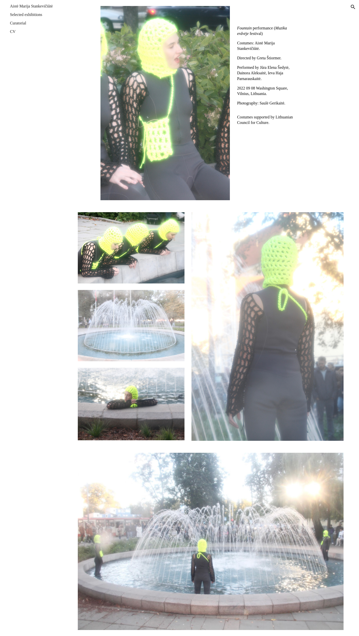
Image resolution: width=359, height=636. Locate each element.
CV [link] (12, 31)
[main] (267, 66)
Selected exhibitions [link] (26, 14)
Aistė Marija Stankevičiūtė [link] (31, 6)
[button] (353, 7)
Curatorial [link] (18, 23)
